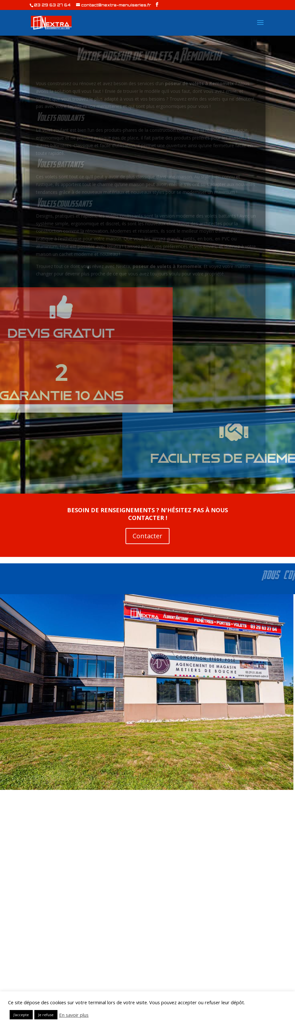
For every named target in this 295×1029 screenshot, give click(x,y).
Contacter (147, 536)
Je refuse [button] (46, 1014)
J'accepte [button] (21, 1014)
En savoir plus (74, 1015)
